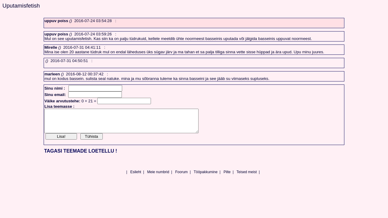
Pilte (226, 176)
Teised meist (246, 176)
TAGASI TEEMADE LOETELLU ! (80, 155)
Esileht (135, 176)
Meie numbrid (158, 176)
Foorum (181, 176)
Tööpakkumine (206, 176)
